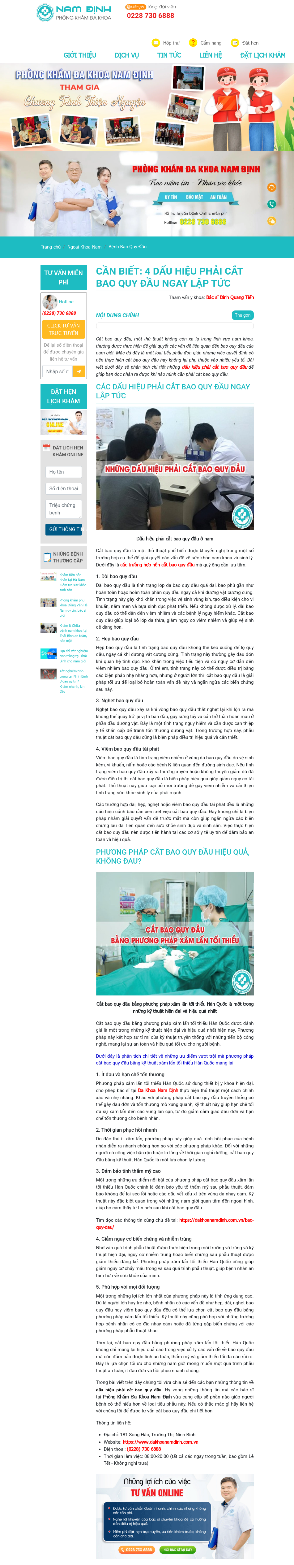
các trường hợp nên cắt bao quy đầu (157, 564)
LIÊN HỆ (210, 55)
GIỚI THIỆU (80, 55)
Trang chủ (51, 247)
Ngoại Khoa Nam (84, 247)
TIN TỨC (169, 55)
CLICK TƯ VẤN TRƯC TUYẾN (63, 329)
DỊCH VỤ (127, 55)
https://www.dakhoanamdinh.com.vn (160, 1442)
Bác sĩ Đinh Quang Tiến (230, 297)
